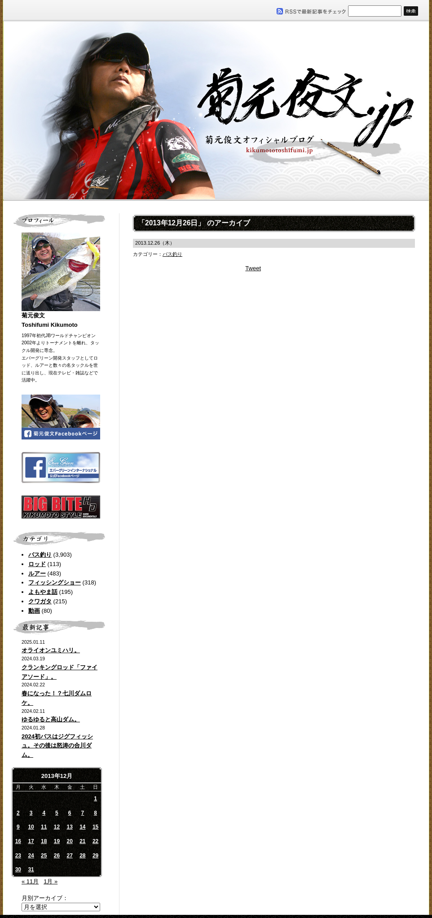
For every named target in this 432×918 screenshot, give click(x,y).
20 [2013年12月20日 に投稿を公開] (69, 841)
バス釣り (40, 554)
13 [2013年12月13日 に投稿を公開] (69, 827)
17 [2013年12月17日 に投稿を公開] (31, 841)
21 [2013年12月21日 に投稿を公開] (82, 841)
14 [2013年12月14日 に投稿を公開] (82, 827)
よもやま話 (42, 592)
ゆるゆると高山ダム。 (51, 719)
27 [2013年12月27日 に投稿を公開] (69, 855)
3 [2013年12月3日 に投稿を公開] (31, 813)
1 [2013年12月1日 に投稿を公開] (95, 798)
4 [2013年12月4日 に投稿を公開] (43, 813)
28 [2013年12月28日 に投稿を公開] (82, 855)
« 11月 (30, 881)
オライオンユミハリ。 (51, 650)
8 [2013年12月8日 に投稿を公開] (95, 813)
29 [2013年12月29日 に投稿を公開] (95, 855)
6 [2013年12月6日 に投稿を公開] (69, 813)
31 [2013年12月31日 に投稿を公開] (31, 869)
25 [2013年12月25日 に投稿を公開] (44, 855)
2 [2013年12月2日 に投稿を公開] (18, 813)
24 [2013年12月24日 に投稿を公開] (31, 855)
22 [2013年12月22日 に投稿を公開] (95, 841)
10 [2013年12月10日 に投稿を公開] (31, 827)
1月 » (50, 881)
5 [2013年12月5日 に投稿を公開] (56, 813)
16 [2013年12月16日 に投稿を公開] (18, 841)
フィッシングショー (54, 582)
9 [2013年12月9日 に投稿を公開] (18, 827)
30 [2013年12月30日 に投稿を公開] (18, 869)
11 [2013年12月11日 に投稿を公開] (44, 827)
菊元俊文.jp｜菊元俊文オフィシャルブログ (216, 111)
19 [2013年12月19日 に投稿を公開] (57, 841)
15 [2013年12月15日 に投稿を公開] (95, 827)
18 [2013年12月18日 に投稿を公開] (44, 841)
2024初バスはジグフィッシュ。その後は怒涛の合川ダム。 (57, 746)
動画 (34, 610)
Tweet (253, 268)
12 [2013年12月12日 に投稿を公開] (57, 827)
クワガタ (40, 601)
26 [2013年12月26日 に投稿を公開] (57, 855)
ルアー (37, 573)
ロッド (37, 564)
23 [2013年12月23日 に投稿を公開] (18, 855)
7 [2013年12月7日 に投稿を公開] (82, 813)
